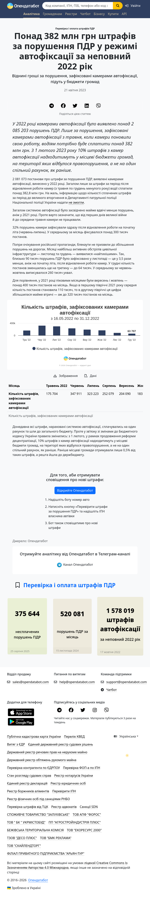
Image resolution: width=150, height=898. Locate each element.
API (124, 14)
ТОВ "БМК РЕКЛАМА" (55, 838)
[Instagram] (95, 710)
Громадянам (52, 14)
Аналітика (31, 14)
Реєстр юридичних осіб (68, 783)
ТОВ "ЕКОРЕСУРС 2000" (84, 830)
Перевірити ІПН (64, 791)
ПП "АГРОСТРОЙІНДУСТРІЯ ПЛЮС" (75, 822)
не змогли (76, 202)
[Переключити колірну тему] (127, 755)
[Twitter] (75, 106)
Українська (125, 736)
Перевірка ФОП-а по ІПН (81, 768)
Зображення (66, 376)
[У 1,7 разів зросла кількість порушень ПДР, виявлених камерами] (72, 623)
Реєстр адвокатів (64, 807)
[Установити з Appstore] (21, 712)
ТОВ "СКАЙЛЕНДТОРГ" (24, 846)
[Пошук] (77, 5)
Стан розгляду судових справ (29, 775)
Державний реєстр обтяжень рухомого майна (41, 760)
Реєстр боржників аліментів (28, 791)
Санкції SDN (89, 807)
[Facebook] (64, 106)
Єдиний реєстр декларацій (27, 783)
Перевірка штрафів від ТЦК (27, 807)
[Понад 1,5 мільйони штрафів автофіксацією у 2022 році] (120, 622)
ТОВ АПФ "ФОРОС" (87, 814)
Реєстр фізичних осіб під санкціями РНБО (38, 799)
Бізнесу (99, 14)
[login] (133, 5)
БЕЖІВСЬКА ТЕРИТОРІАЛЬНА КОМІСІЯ (35, 830)
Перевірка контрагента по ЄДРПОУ (33, 768)
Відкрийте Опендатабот (75, 490)
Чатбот (85, 14)
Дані (90, 376)
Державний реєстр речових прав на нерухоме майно (47, 752)
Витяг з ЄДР (16, 744)
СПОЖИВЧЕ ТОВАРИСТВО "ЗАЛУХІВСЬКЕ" (38, 814)
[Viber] (98, 106)
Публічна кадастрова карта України (34, 736)
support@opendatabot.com (126, 682)
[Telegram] (52, 106)
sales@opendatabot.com (30, 682)
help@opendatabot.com (77, 682)
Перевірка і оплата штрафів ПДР (75, 28)
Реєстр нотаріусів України (73, 775)
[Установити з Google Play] (21, 721)
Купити (113, 14)
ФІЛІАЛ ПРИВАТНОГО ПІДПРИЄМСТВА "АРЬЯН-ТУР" (45, 853)
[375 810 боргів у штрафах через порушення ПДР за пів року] (27, 623)
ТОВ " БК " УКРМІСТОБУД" (26, 822)
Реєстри (71, 14)
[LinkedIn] (87, 106)
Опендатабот (38, 880)
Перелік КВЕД (74, 736)
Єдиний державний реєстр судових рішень (60, 744)
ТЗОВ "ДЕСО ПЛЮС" (22, 838)
